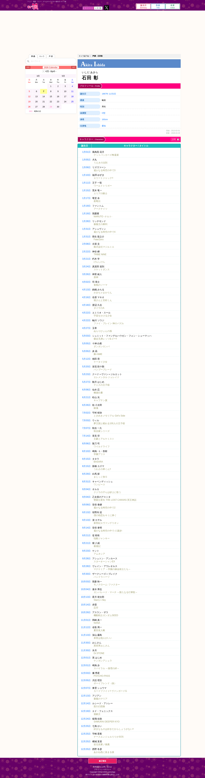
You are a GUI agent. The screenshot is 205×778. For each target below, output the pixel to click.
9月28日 (86, 558)
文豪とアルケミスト (104, 439)
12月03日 (86, 673)
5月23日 (86, 374)
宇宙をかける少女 (103, 315)
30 (58, 107)
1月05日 (86, 159)
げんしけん (99, 262)
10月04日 (86, 589)
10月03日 (86, 581)
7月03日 (86, 420)
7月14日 (86, 436)
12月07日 (86, 688)
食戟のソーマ (100, 285)
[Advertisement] (102, 32)
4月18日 (86, 305)
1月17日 (86, 198)
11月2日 (112, 94)
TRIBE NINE (100, 254)
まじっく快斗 (100, 477)
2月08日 (86, 244)
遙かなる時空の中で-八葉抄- (108, 530)
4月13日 (86, 289)
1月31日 (86, 229)
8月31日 (86, 481)
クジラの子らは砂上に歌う (107, 492)
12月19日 (86, 711)
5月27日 (86, 382)
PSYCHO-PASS (102, 676)
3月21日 (86, 259)
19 (29, 101)
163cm (105, 119)
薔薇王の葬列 (100, 224)
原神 (96, 277)
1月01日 (86, 152)
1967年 (105, 94)
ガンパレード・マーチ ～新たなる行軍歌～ (116, 592)
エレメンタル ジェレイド (106, 377)
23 (58, 101)
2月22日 (86, 251)
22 (51, 101)
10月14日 (86, 604)
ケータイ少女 (100, 362)
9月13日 (86, 512)
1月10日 (86, 175)
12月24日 (86, 719)
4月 (50, 71)
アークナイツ (100, 209)
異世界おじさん (102, 645)
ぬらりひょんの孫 (103, 331)
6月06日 (86, 389)
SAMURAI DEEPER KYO (106, 721)
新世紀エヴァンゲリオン (106, 523)
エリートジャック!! (103, 178)
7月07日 (86, 428)
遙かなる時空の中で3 (104, 170)
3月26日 (86, 274)
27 (36, 107)
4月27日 (86, 328)
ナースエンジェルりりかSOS (109, 737)
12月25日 (86, 726)
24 (65, 101)
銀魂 (96, 408)
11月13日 (86, 635)
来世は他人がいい (103, 638)
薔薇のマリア (100, 698)
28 (44, 107)
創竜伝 (97, 201)
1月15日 (86, 190)
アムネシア (99, 554)
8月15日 (86, 459)
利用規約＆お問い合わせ (102, 767)
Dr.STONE (99, 653)
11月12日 (86, 627)
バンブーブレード (103, 369)
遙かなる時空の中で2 (104, 507)
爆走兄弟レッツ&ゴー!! (105, 339)
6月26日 (86, 405)
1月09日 (86, 167)
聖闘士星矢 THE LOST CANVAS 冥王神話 (115, 500)
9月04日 (86, 489)
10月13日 (86, 597)
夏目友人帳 (99, 630)
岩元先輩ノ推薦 (102, 744)
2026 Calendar (51, 67)
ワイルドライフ (102, 446)
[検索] (28, 61)
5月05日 (86, 343)
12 (29, 96)
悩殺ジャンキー (102, 538)
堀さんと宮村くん (103, 300)
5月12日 (86, 359)
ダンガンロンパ (102, 346)
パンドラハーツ (102, 577)
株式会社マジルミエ (104, 247)
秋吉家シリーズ (102, 431)
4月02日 (86, 282)
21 (44, 101)
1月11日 (86, 183)
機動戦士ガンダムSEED (106, 615)
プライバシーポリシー (102, 769)
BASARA (98, 462)
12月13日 (86, 696)
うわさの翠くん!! (102, 469)
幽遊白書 (98, 392)
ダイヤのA (99, 308)
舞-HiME (98, 354)
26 (29, 107)
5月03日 (86, 336)
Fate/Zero (98, 239)
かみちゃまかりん (103, 292)
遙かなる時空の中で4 (104, 232)
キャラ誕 (32, 6)
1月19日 (86, 206)
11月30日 (86, 642)
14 (44, 96)
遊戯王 (97, 714)
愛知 (104, 126)
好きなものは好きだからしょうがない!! (114, 729)
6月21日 (86, 397)
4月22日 (86, 312)
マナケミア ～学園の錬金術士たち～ (112, 569)
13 (36, 96)
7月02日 (86, 413)
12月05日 (86, 680)
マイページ (89, 8)
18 (72, 96)
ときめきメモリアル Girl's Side (109, 416)
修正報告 (102, 761)
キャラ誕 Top (84, 56)
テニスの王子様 (102, 385)
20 (36, 101)
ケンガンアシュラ (103, 660)
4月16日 (86, 297)
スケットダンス (102, 269)
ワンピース (99, 484)
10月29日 (86, 612)
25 (72, 101)
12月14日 (86, 703)
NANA (97, 623)
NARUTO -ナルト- (103, 216)
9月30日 (86, 574)
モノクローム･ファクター (107, 584)
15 (51, 96)
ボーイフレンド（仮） (105, 683)
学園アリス (99, 454)
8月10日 (86, 451)
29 (51, 107)
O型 (103, 113)
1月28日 (86, 221)
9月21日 (86, 535)
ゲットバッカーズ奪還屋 (106, 155)
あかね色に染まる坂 (104, 752)
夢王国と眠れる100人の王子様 (109, 423)
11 (72, 91)
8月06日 (86, 443)
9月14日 (86, 528)
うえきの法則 (100, 162)
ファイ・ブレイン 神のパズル (109, 323)
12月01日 (86, 657)
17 (65, 96)
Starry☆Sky (100, 600)
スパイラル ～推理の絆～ (106, 668)
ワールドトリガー (103, 186)
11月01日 (86, 620)
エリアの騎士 (100, 193)
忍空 (96, 607)
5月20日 (86, 366)
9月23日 (86, 551)
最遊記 (97, 546)
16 (58, 96)
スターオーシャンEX (104, 561)
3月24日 (86, 266)
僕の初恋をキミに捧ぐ (105, 515)
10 (65, 91)
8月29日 (86, 474)
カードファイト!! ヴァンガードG (110, 691)
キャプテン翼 (100, 400)
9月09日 (86, 504)
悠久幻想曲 (99, 706)
